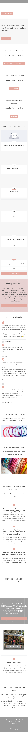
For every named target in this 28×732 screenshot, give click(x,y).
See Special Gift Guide (7, 13)
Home (3, 719)
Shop (7, 719)
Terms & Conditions (20, 719)
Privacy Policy (17, 721)
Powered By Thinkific (14, 729)
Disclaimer (10, 721)
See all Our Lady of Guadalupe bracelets (14, 63)
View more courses (14, 273)
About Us (12, 719)
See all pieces (14, 116)
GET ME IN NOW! (14, 306)
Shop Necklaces (6, 38)
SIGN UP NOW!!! (14, 618)
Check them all (14, 88)
